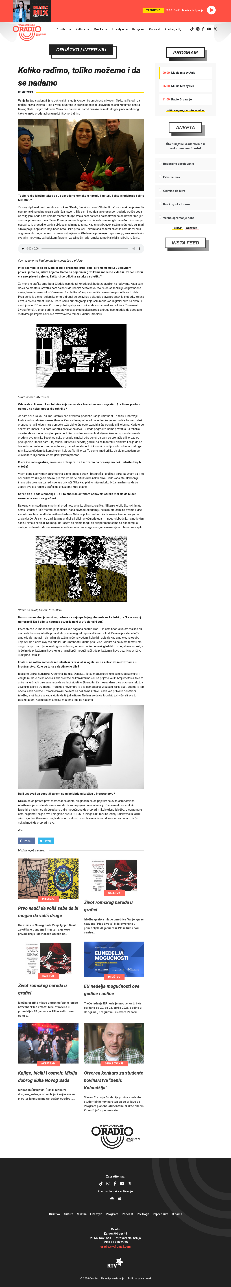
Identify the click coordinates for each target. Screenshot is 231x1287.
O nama (177, 1214)
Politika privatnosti (139, 1278)
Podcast (154, 29)
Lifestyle (118, 29)
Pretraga (173, 29)
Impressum (160, 1214)
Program (138, 29)
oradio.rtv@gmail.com (115, 1246)
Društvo (61, 29)
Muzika (98, 29)
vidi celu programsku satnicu (185, 110)
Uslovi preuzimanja (112, 1278)
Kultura (80, 29)
